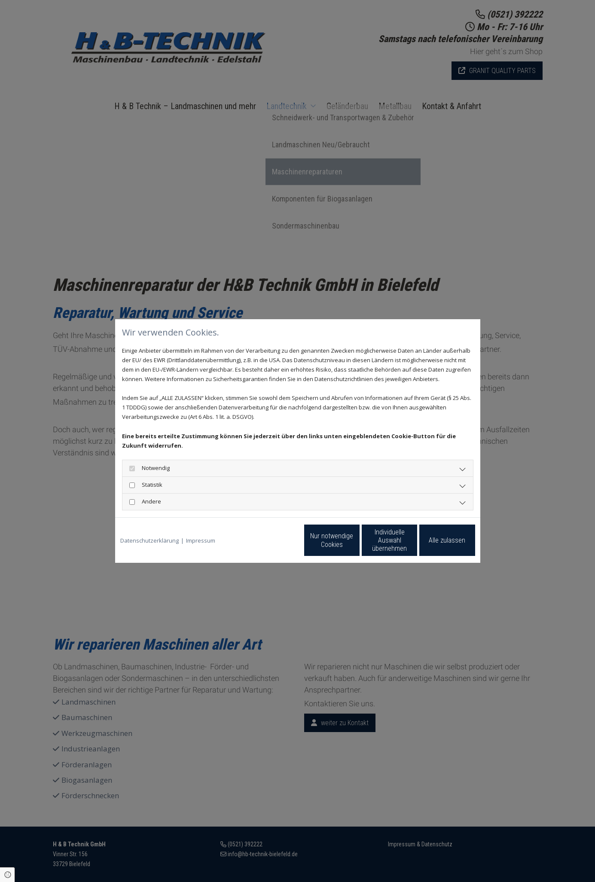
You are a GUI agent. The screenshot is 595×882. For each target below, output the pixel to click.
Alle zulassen (435, 540)
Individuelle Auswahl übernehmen (353, 540)
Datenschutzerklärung (149, 540)
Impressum (200, 540)
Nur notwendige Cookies (271, 540)
